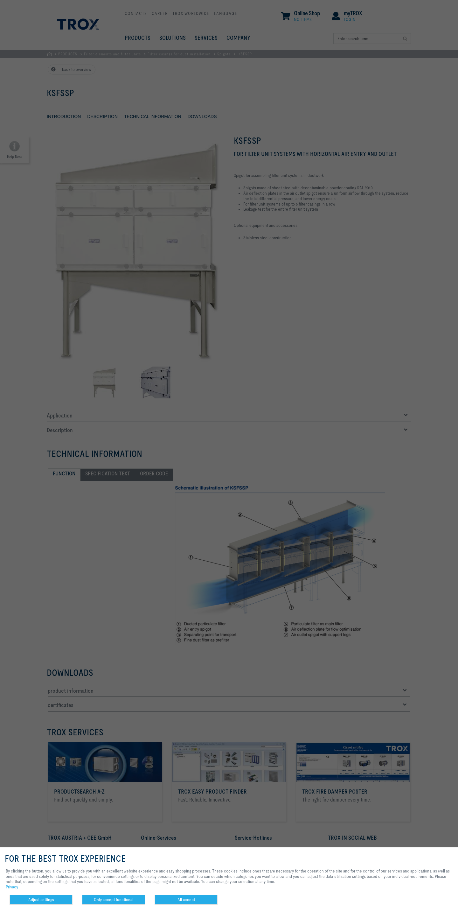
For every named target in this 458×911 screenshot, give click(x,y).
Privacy (12, 886)
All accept (186, 899)
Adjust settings (41, 899)
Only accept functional (113, 899)
